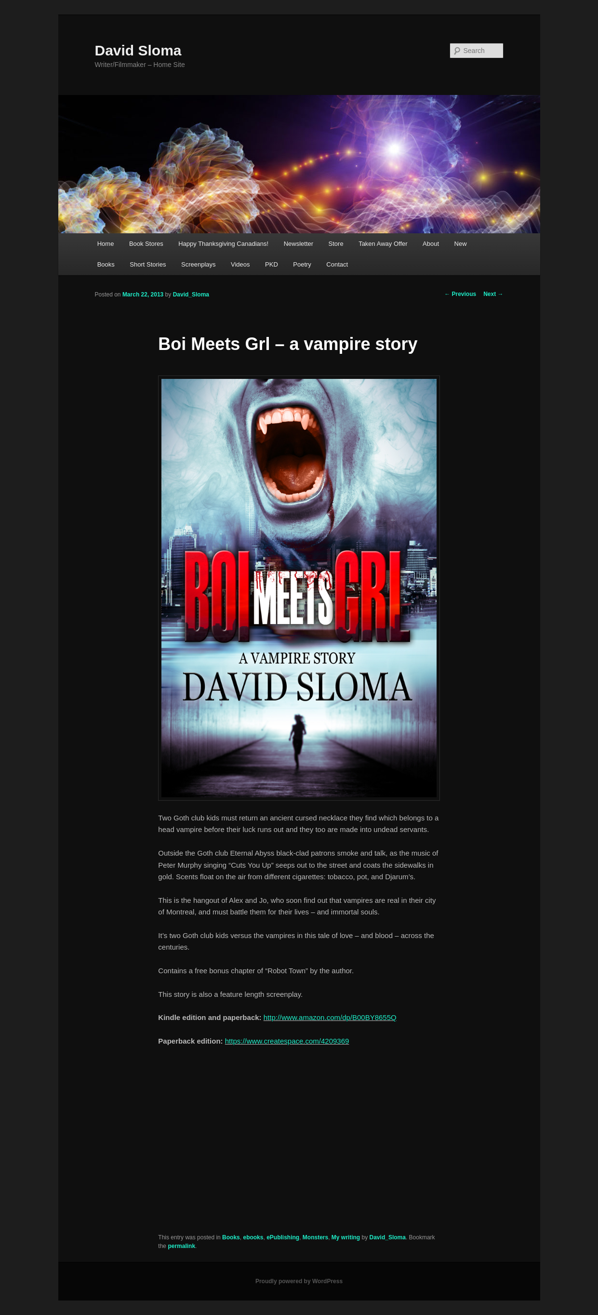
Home (105, 243)
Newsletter (298, 243)
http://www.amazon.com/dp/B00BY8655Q (330, 1017)
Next (493, 294)
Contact (337, 264)
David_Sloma (191, 294)
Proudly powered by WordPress (299, 1281)
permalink (181, 1246)
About (431, 243)
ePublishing (282, 1237)
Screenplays (198, 264)
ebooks (253, 1237)
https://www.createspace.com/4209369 (287, 1041)
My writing (346, 1237)
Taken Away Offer (383, 243)
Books (106, 264)
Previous (460, 294)
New (460, 243)
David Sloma (138, 50)
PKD (271, 264)
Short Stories (148, 264)
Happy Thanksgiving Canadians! (223, 243)
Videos (240, 264)
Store (336, 243)
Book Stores (146, 243)
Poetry (302, 264)
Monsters (315, 1237)
